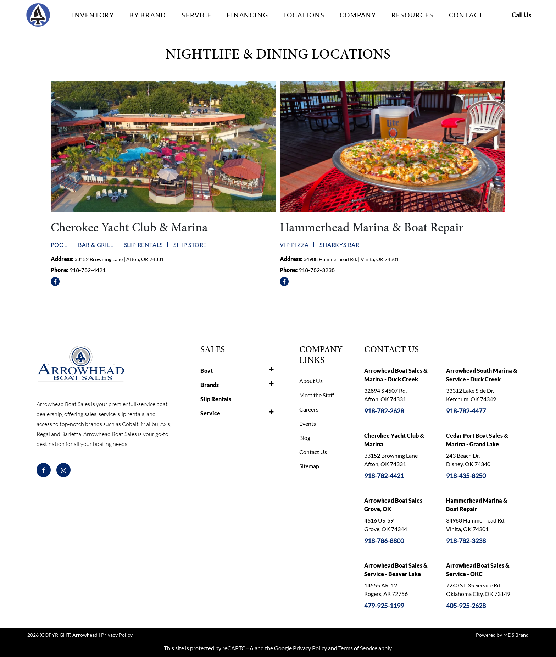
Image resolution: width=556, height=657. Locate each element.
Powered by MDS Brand (502, 635)
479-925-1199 (384, 605)
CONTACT (466, 15)
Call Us (521, 15)
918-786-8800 (384, 541)
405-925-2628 (466, 605)
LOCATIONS (303, 15)
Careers (308, 409)
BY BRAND (147, 15)
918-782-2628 (384, 411)
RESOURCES (412, 15)
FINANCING (247, 15)
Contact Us (313, 451)
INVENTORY (93, 15)
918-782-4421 (88, 269)
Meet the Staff (316, 395)
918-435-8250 (466, 476)
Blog (304, 437)
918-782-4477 (466, 411)
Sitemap (309, 466)
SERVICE (197, 15)
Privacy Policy (117, 635)
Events (307, 423)
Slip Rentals (215, 399)
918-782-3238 (317, 269)
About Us (311, 380)
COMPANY (358, 15)
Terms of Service (357, 648)
